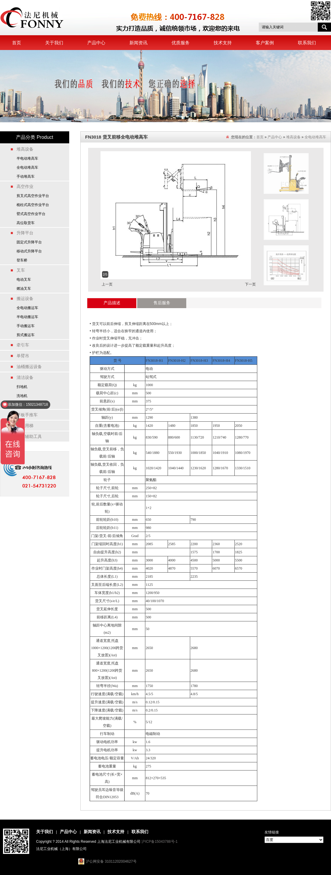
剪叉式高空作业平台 (33, 196)
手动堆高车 (26, 176)
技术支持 (223, 42)
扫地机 (22, 387)
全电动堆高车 (27, 167)
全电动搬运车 (27, 308)
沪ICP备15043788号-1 (159, 841)
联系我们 (307, 42)
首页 (16, 42)
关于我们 (54, 42)
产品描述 (112, 302)
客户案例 (265, 42)
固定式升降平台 (29, 242)
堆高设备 (293, 137)
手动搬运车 (26, 326)
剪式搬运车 (26, 335)
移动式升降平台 (29, 251)
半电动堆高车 (27, 158)
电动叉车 (24, 279)
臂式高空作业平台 (31, 214)
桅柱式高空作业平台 (33, 205)
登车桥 (22, 260)
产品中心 (96, 42)
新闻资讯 (138, 42)
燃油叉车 (24, 288)
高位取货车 (26, 223)
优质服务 (181, 42)
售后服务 (161, 302)
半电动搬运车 (27, 317)
